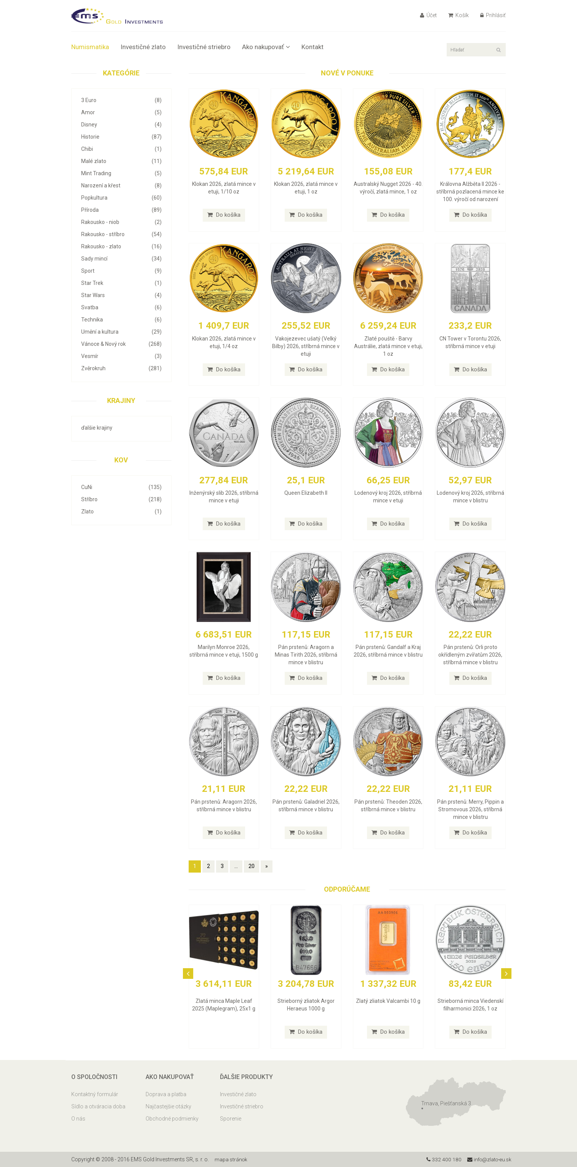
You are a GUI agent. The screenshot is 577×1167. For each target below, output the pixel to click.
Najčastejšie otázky (168, 1106)
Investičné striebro (204, 47)
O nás (78, 1119)
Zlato (121, 511)
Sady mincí (121, 258)
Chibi (121, 149)
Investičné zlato (143, 47)
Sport (121, 271)
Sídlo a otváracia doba (98, 1106)
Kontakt (312, 47)
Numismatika (90, 47)
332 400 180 (441, 1159)
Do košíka (223, 214)
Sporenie (230, 1119)
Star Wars (121, 295)
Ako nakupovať (266, 47)
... (236, 866)
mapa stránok (231, 1159)
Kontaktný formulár (94, 1094)
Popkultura (121, 197)
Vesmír (121, 356)
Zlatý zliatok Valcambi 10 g (388, 1001)
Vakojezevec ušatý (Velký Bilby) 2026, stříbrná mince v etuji (306, 346)
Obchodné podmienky (172, 1119)
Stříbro (121, 499)
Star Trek (121, 283)
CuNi (121, 487)
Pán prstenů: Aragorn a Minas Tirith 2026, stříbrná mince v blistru (306, 654)
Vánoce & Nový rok (121, 344)
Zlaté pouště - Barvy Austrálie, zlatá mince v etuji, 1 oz (388, 346)
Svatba (121, 307)
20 (251, 866)
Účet (428, 15)
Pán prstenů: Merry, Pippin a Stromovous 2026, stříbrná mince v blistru (470, 809)
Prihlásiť (493, 15)
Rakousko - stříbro (121, 234)
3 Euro (121, 100)
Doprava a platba (166, 1094)
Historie (121, 137)
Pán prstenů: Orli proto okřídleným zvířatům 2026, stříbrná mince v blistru (470, 654)
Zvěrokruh (121, 368)
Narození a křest (121, 185)
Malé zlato (121, 161)
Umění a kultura (121, 332)
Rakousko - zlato (121, 246)
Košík (458, 15)
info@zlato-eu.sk (488, 1159)
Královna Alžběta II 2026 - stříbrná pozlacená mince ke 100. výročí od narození (470, 191)
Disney (121, 124)
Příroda (121, 210)
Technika (121, 319)
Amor (121, 112)
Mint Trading (121, 173)
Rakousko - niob (121, 222)
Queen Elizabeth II (305, 493)
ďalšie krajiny (96, 428)
